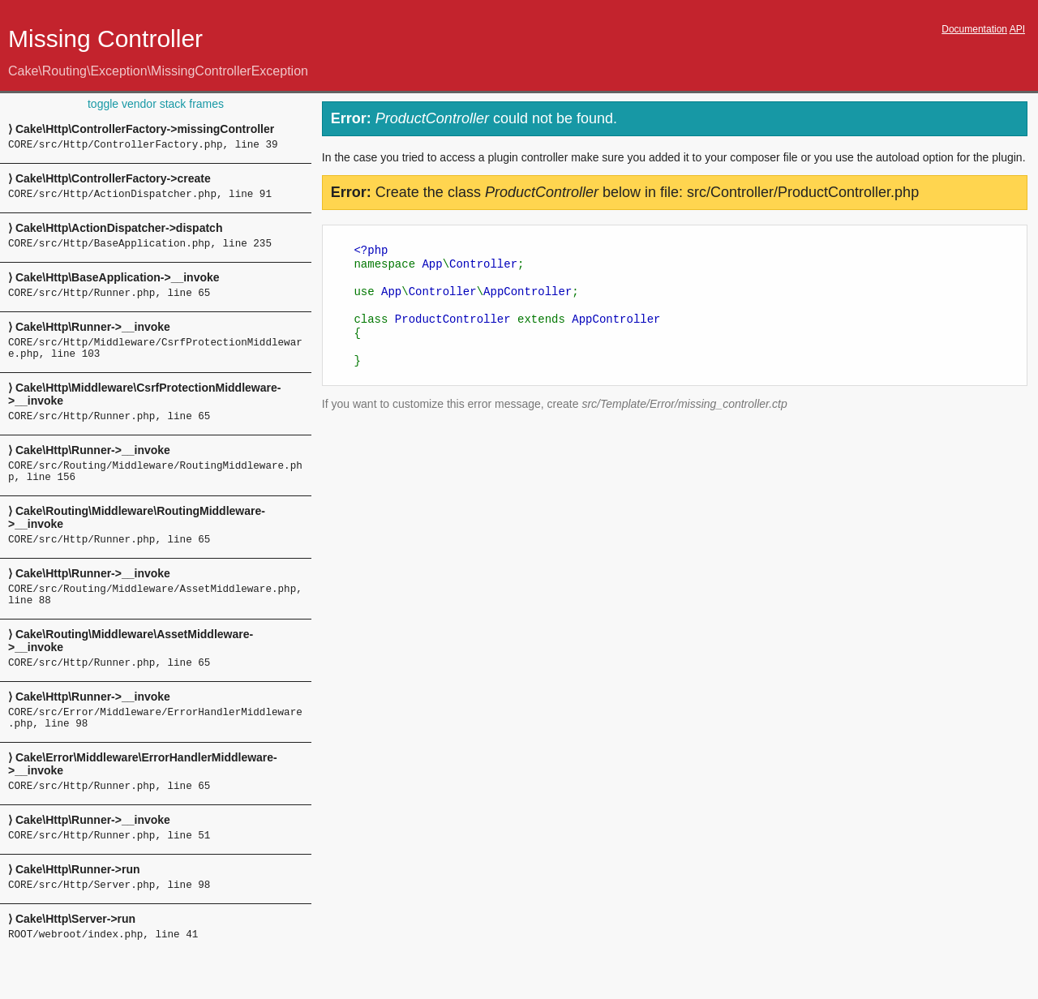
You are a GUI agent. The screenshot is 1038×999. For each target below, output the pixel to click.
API (1017, 29)
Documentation (974, 29)
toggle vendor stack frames (156, 103)
